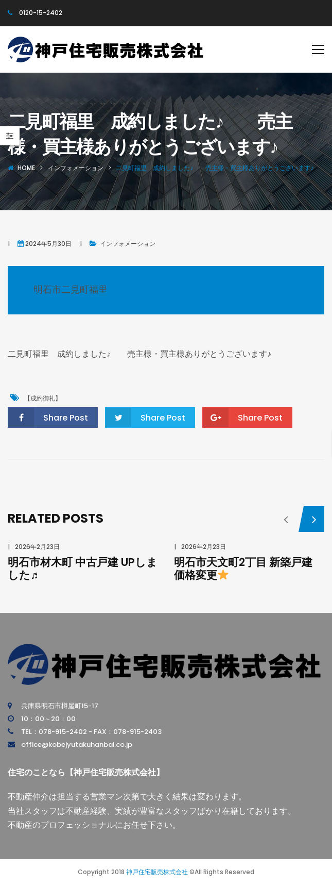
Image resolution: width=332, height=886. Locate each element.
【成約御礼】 (42, 398)
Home (26, 167)
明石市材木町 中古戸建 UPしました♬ (83, 568)
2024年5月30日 (48, 243)
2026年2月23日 (37, 546)
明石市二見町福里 (70, 289)
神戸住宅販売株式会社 (157, 871)
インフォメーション (75, 167)
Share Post (48, 417)
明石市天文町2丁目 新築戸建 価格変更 (243, 568)
